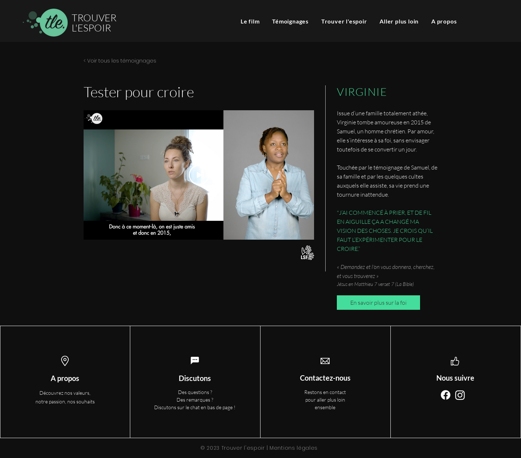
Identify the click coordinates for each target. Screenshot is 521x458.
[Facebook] (445, 395)
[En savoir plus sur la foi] (378, 302)
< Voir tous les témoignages (120, 60)
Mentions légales (294, 447)
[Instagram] (460, 395)
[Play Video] (199, 175)
